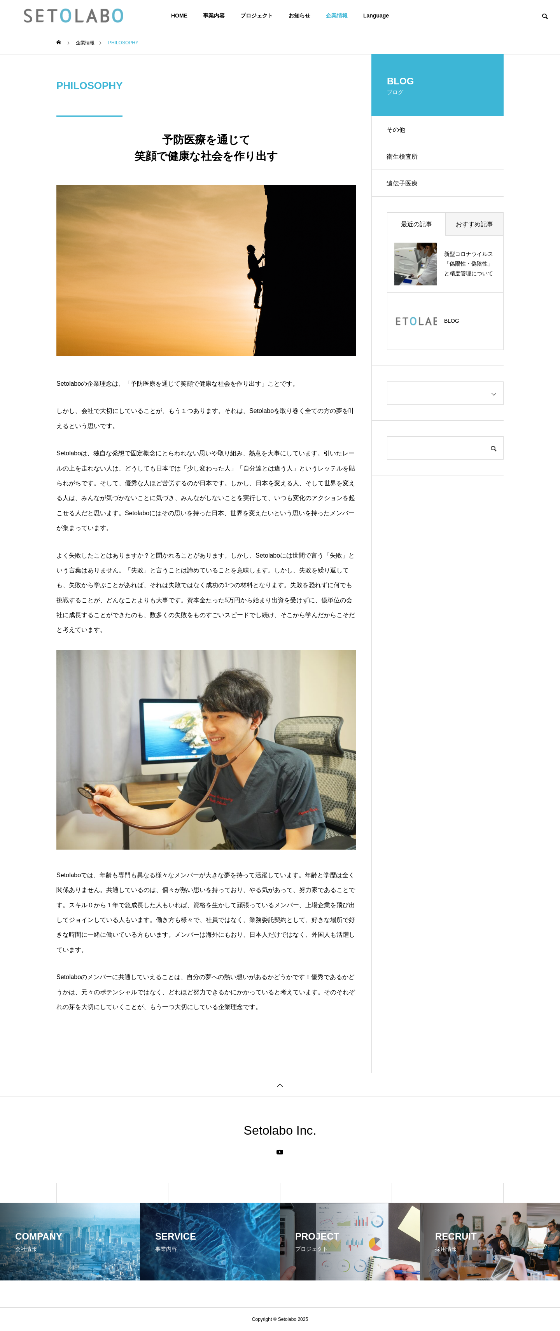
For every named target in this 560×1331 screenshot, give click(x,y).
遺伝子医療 (402, 184)
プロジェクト (256, 15)
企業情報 (337, 15)
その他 (396, 129)
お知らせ (299, 15)
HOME (179, 15)
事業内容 (214, 15)
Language (376, 15)
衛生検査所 (402, 157)
